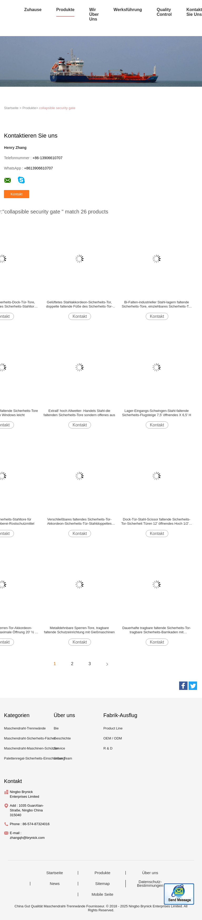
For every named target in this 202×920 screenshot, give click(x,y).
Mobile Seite (102, 894)
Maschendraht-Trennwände (25, 728)
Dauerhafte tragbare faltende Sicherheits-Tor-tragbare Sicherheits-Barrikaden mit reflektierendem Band (156, 630)
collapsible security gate (57, 108)
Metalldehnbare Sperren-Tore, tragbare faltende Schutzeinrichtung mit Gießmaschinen (79, 630)
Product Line (113, 728)
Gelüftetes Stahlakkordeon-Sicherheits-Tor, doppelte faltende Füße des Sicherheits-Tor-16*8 (79, 304)
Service (59, 748)
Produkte (65, 9)
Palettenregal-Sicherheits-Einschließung (34, 758)
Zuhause (33, 9)
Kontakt (80, 316)
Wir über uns (94, 14)
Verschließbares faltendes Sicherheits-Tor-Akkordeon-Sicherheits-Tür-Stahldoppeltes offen (79, 521)
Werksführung (128, 9)
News (55, 883)
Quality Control (164, 12)
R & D (108, 748)
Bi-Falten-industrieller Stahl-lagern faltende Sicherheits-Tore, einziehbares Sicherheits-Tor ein (156, 304)
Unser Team (63, 758)
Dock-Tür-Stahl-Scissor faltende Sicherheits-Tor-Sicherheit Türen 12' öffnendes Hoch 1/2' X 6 (156, 521)
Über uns (150, 873)
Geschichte (62, 738)
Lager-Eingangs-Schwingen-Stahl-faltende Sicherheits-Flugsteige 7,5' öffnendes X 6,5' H (156, 413)
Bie (56, 728)
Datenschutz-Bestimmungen (150, 883)
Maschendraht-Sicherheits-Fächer (29, 738)
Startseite (54, 873)
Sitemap (102, 883)
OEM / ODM (112, 738)
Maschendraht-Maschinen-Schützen (31, 748)
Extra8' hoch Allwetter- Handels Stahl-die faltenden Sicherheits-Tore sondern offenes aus (79, 413)
